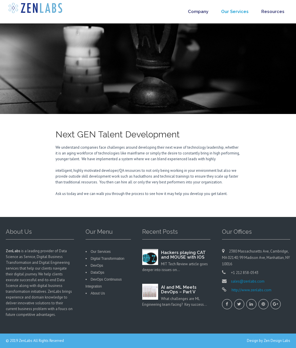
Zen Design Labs (277, 340)
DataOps (97, 272)
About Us (98, 293)
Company (198, 11)
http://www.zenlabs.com (251, 290)
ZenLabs (26, 340)
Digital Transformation (108, 259)
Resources (272, 11)
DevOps (97, 266)
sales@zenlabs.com (247, 281)
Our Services (235, 11)
